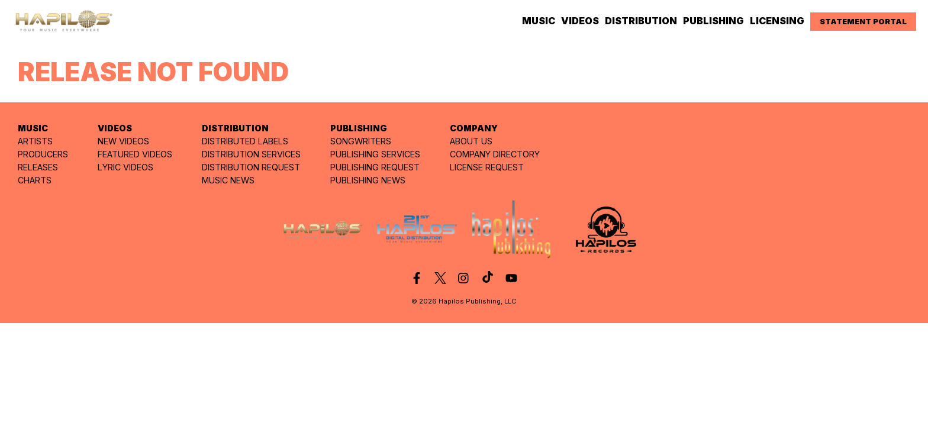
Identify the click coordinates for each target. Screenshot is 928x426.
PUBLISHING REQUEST (375, 167)
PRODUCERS (43, 154)
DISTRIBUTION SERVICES (251, 154)
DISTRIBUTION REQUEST (251, 167)
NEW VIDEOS (123, 141)
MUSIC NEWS (228, 180)
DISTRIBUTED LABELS (245, 141)
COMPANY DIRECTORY (495, 154)
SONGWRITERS (360, 141)
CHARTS (34, 180)
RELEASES (38, 167)
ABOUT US (471, 141)
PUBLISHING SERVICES (375, 154)
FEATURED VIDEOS (135, 154)
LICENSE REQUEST (487, 167)
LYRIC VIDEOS (125, 167)
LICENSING (777, 21)
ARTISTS (35, 141)
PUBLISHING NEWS (367, 180)
